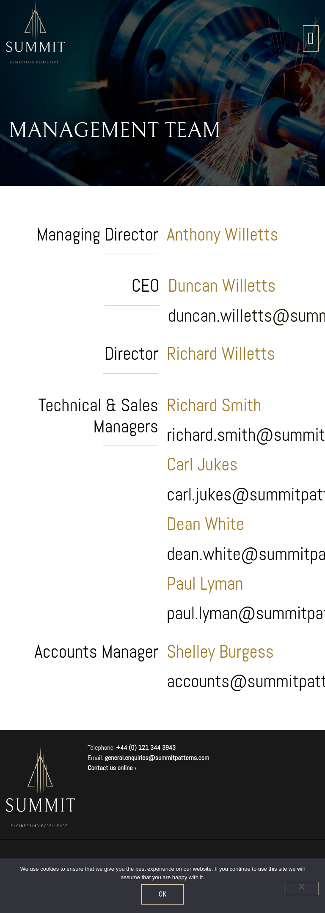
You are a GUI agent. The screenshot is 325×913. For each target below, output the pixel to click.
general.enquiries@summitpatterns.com (157, 757)
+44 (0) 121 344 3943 (146, 747)
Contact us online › (112, 767)
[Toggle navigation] (311, 38)
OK (162, 894)
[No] (301, 888)
